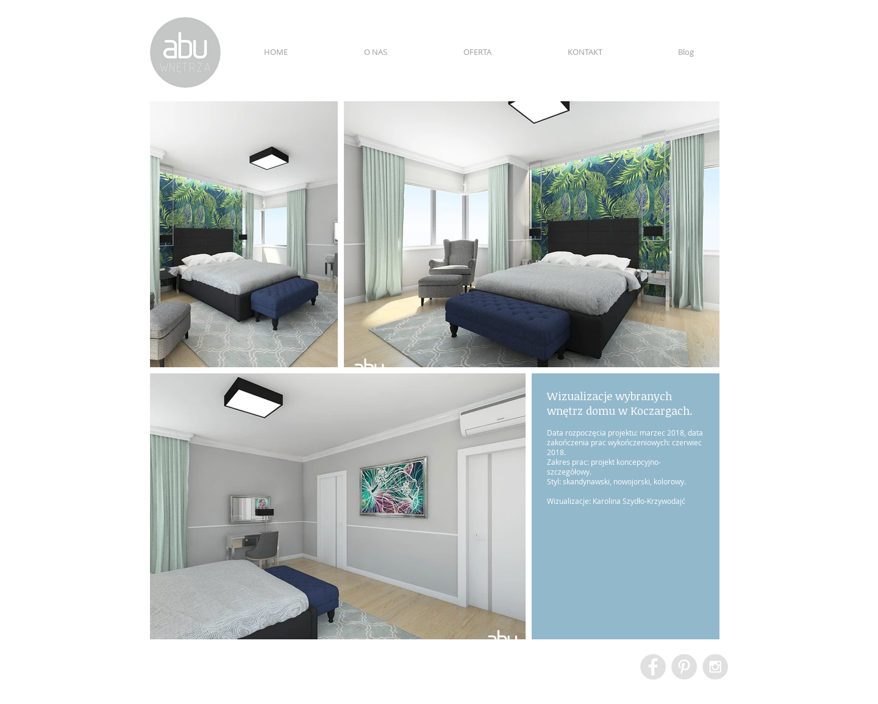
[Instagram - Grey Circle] (715, 667)
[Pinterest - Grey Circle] (684, 667)
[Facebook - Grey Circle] (653, 667)
